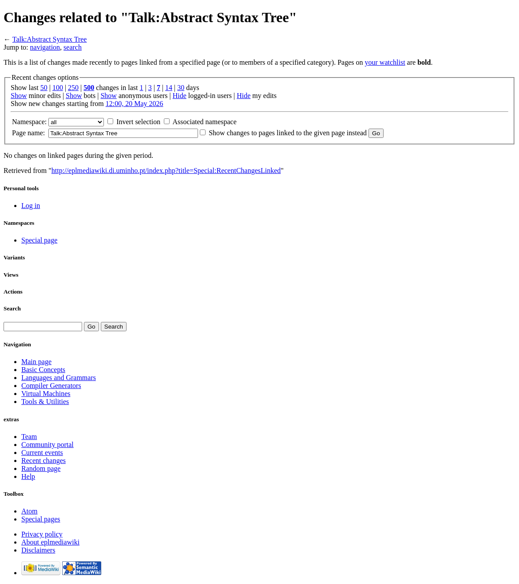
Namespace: (29, 121)
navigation (45, 47)
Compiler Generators (51, 385)
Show (19, 95)
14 (168, 87)
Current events (42, 452)
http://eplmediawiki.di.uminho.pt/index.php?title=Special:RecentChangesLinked (166, 170)
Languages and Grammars (58, 377)
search (72, 47)
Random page (40, 468)
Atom (29, 511)
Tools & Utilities (45, 401)
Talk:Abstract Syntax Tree (49, 39)
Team (29, 436)
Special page (39, 240)
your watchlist (385, 62)
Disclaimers (38, 550)
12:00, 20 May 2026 (134, 103)
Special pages (40, 519)
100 (57, 87)
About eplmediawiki (50, 542)
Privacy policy (42, 534)
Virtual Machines (46, 393)
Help (28, 476)
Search (12, 308)
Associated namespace (204, 121)
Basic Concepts (43, 369)
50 (44, 87)
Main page (36, 361)
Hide (179, 95)
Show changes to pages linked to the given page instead (288, 133)
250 (73, 87)
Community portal (47, 444)
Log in (30, 205)
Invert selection (138, 121)
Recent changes (43, 460)
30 (180, 87)
